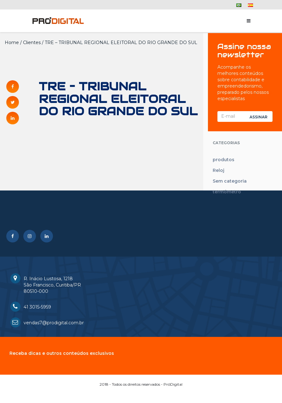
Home (12, 42)
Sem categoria (230, 181)
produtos (223, 159)
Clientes (32, 42)
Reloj (218, 170)
